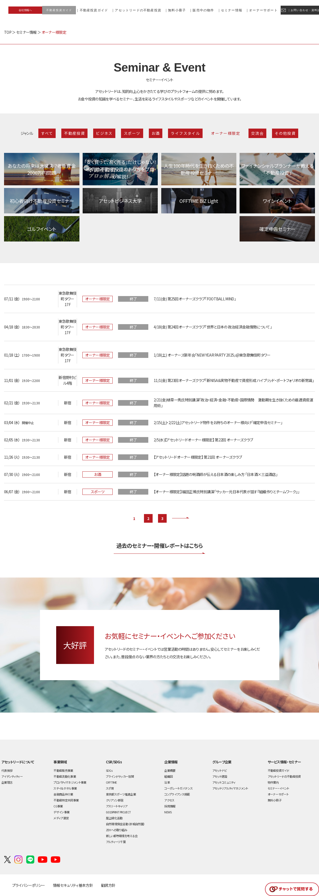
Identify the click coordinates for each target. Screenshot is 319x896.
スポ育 (110, 788)
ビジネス (104, 133)
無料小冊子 (275, 800)
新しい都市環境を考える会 (122, 836)
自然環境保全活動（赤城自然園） (125, 824)
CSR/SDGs (114, 761)
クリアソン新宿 (114, 800)
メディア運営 (61, 818)
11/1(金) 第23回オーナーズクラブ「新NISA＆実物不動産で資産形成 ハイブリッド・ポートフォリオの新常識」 (234, 380)
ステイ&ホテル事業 (65, 788)
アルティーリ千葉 (116, 842)
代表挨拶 (6, 770)
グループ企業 (221, 761)
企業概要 (169, 770)
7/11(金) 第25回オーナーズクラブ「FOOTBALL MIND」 (195, 298)
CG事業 (58, 806)
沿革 (167, 782)
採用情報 (169, 806)
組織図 (168, 776)
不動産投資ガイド (278, 770)
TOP (7, 32)
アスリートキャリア (116, 806)
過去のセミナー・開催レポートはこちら (159, 545)
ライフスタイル (185, 133)
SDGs (109, 770)
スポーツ (132, 133)
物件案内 (273, 782)
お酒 (156, 133)
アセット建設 (219, 776)
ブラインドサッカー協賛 (120, 776)
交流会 (257, 133)
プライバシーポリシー (28, 885)
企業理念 (6, 782)
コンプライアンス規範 (177, 794)
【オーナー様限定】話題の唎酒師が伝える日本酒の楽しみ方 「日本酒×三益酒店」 (215, 474)
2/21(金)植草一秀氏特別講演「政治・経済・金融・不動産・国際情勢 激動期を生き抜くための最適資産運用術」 (233, 402)
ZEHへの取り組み (116, 830)
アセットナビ (219, 770)
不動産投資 (74, 133)
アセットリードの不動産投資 (284, 776)
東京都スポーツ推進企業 (121, 794)
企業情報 (170, 761)
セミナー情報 (26, 32)
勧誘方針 (108, 885)
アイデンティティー (12, 776)
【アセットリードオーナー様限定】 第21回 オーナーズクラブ (198, 457)
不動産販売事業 (63, 770)
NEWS (168, 812)
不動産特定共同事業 (66, 800)
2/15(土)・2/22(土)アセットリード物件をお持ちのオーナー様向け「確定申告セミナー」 (218, 422)
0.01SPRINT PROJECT (118, 812)
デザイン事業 (61, 812)
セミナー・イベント (278, 788)
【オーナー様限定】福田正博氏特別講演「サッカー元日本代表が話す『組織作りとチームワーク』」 (226, 491)
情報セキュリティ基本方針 (73, 885)
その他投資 (285, 133)
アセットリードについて (17, 761)
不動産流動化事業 (64, 776)
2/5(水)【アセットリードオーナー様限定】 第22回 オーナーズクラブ (203, 439)
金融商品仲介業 (63, 794)
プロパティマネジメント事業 (69, 782)
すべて (47, 133)
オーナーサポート (278, 794)
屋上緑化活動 (114, 818)
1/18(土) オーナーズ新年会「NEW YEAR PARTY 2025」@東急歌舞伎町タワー (212, 355)
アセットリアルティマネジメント (230, 788)
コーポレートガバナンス (178, 788)
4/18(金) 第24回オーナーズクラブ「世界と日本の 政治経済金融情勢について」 (213, 327)
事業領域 (60, 761)
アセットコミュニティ (223, 782)
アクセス (169, 800)
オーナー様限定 (225, 133)
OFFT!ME (111, 782)
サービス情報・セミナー (284, 761)
